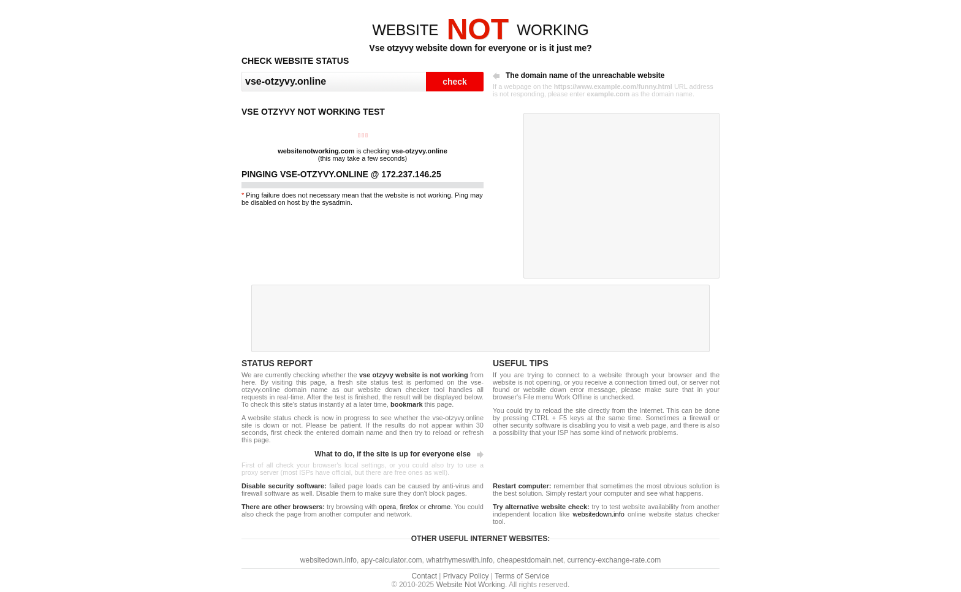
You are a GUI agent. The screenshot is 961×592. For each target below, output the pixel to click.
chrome (439, 506)
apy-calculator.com (391, 560)
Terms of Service (522, 576)
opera (387, 506)
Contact (424, 576)
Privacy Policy (466, 576)
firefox (409, 506)
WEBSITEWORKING (480, 29)
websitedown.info (598, 514)
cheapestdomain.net (530, 560)
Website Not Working (470, 584)
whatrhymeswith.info (459, 560)
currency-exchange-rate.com (614, 560)
